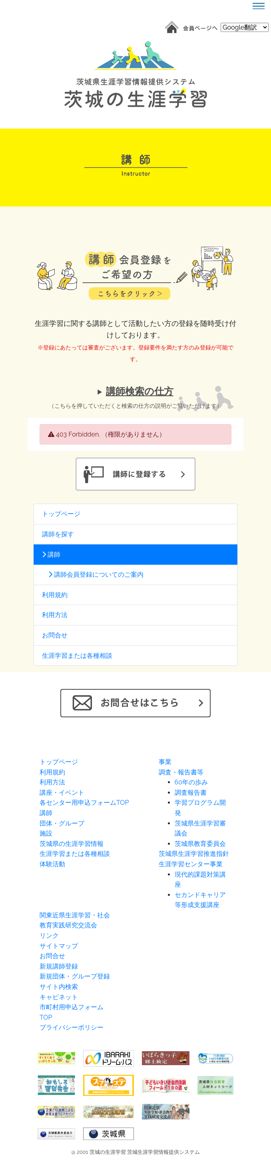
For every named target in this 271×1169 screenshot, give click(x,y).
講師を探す (58, 534)
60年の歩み (191, 782)
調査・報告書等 (181, 772)
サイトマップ (59, 946)
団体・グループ (62, 823)
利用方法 (55, 615)
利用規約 (55, 595)
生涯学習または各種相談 (77, 655)
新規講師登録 (59, 966)
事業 (165, 762)
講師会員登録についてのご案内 (92, 574)
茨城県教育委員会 (200, 843)
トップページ (61, 514)
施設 (46, 833)
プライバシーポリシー (72, 1027)
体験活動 (52, 864)
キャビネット (59, 997)
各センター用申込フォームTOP (84, 802)
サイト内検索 (59, 986)
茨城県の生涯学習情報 (72, 843)
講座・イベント (62, 792)
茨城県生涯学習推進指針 (194, 853)
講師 (51, 554)
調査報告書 (191, 792)
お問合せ (55, 635)
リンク (49, 935)
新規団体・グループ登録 (75, 976)
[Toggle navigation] (259, 6)
